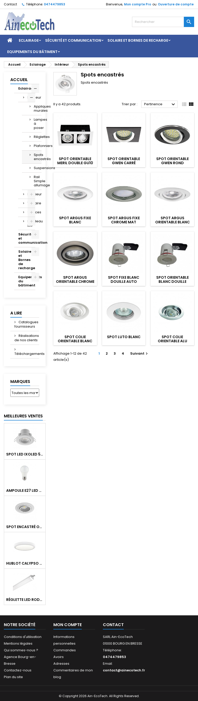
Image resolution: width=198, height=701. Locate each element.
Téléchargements (26, 353)
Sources (31, 212)
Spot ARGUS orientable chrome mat (75, 281)
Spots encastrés (38, 156)
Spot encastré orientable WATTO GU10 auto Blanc (24, 527)
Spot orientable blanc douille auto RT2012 (172, 281)
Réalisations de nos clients (26, 338)
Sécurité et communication (73, 40)
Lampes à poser (38, 123)
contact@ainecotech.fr (124, 670)
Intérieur (31, 97)
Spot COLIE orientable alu (172, 339)
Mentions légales (18, 643)
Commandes (64, 650)
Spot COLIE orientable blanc (75, 339)
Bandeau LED (31, 223)
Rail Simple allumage (38, 181)
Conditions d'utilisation (23, 636)
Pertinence (160, 104)
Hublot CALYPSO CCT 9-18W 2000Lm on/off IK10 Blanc (24, 563)
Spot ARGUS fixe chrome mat (124, 220)
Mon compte (67, 625)
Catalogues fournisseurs (26, 324)
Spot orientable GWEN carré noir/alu (124, 163)
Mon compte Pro (137, 4)
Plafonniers (38, 145)
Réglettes (38, 136)
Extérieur (31, 194)
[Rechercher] (163, 22)
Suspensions (38, 167)
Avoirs (58, 656)
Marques (20, 381)
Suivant (139, 353)
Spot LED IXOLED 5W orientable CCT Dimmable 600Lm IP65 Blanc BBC (24, 454)
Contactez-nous (17, 670)
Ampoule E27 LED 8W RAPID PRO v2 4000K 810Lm (24, 490)
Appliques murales (38, 108)
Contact (10, 4)
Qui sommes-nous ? (21, 650)
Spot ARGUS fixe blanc (75, 220)
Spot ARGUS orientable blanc (172, 220)
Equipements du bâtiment (32, 51)
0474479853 (54, 4)
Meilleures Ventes (23, 416)
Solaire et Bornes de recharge (138, 40)
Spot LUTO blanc (124, 336)
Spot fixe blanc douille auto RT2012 (123, 281)
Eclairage (29, 40)
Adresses (61, 663)
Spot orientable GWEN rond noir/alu (172, 163)
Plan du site (13, 676)
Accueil (19, 80)
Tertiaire (31, 203)
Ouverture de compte (176, 4)
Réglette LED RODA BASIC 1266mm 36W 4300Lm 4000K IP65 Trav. (24, 600)
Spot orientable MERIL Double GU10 (75, 160)
